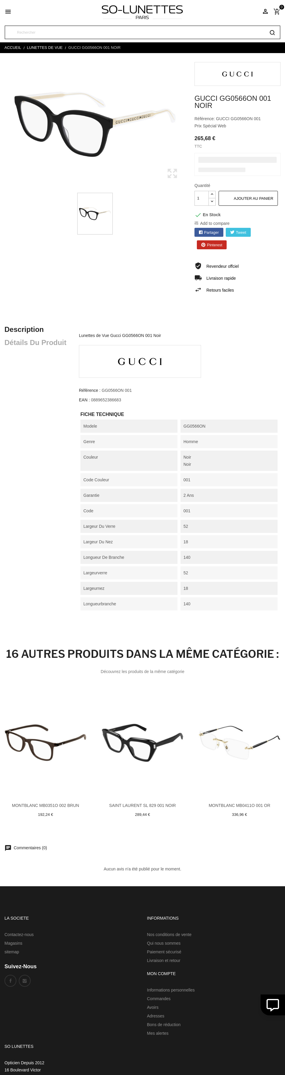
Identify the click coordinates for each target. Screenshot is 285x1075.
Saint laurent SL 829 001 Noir (142, 805)
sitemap (11, 951)
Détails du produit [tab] (35, 342)
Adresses (155, 1016)
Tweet (241, 232)
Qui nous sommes (164, 943)
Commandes (159, 998)
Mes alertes (158, 1033)
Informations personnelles (171, 990)
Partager (211, 232)
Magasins (13, 943)
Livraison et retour (163, 960)
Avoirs (153, 1007)
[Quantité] (201, 198)
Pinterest (214, 245)
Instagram (25, 981)
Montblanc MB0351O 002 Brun (45, 805)
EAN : (84, 399)
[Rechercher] (142, 32)
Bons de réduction (164, 1024)
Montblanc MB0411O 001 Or (239, 805)
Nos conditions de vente (169, 934)
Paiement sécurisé (164, 951)
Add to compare (215, 223)
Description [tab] (24, 329)
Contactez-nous (19, 934)
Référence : (89, 390)
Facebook (10, 981)
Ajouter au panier (253, 198)
